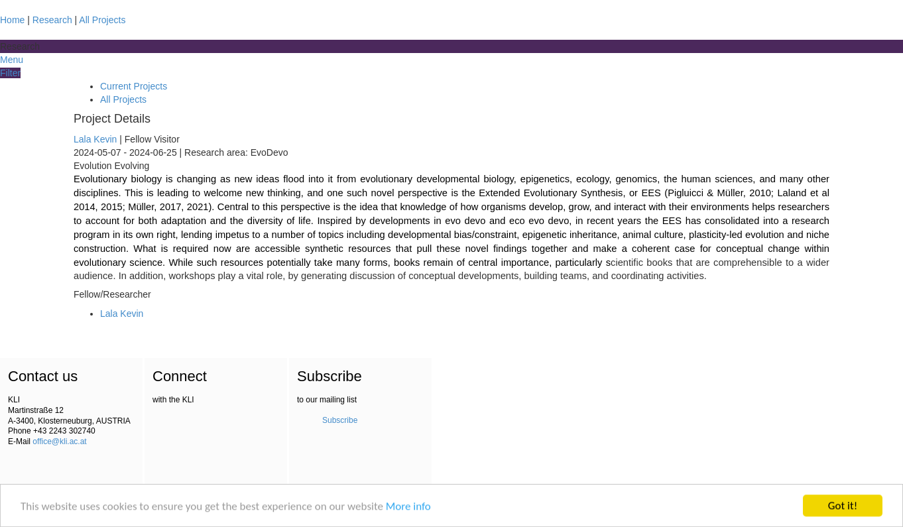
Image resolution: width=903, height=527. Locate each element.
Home (12, 20)
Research (52, 20)
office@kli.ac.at (59, 441)
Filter (10, 73)
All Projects (102, 20)
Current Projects (133, 86)
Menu (11, 59)
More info (408, 507)
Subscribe (339, 420)
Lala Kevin (96, 139)
